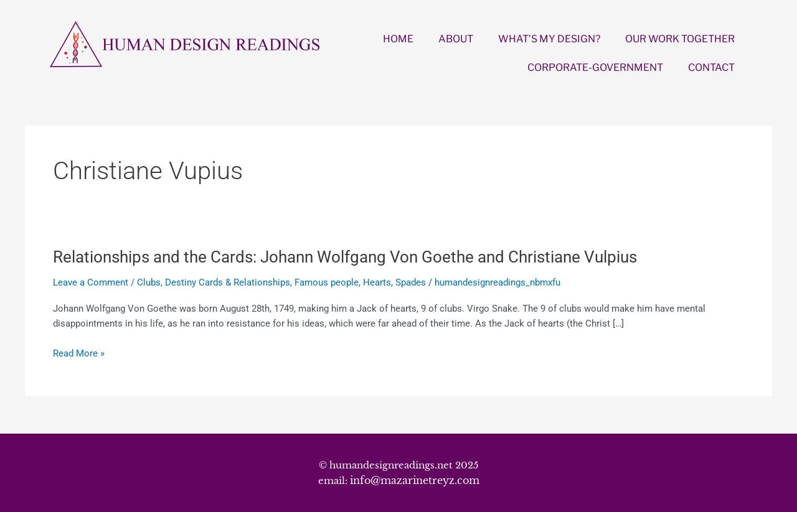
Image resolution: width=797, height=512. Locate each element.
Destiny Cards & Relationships (227, 282)
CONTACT (711, 67)
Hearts (377, 282)
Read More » (79, 353)
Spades (410, 282)
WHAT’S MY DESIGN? (549, 39)
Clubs (149, 282)
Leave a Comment (90, 282)
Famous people (327, 282)
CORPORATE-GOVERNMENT (595, 67)
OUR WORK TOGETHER (680, 39)
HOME (398, 39)
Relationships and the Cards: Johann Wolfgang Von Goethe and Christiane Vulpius (345, 257)
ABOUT (455, 39)
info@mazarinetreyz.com (414, 480)
